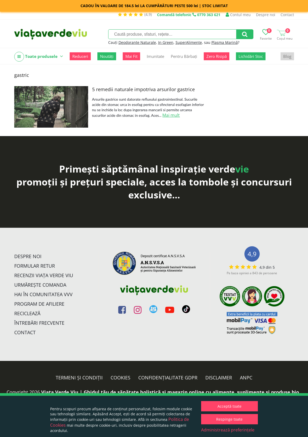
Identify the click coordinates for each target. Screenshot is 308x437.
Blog (287, 56)
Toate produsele (38, 57)
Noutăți (106, 56)
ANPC (246, 377)
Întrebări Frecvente (39, 323)
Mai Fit (131, 56)
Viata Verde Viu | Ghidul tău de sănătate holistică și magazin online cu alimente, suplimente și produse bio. (170, 392)
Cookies (120, 377)
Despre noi (265, 14)
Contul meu (238, 14)
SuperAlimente (189, 42)
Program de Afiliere (39, 304)
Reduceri (80, 56)
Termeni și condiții (79, 377)
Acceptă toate (229, 406)
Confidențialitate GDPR (167, 377)
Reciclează (27, 313)
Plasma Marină (224, 42)
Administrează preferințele (227, 430)
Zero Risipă (216, 56)
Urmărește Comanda (40, 285)
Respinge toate (229, 419)
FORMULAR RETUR (34, 266)
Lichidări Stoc (251, 56)
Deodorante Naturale (137, 42)
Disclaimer (218, 377)
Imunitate (155, 56)
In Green (165, 42)
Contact (287, 14)
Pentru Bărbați (184, 56)
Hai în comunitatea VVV (43, 294)
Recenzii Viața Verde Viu (43, 275)
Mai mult (171, 115)
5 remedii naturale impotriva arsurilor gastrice (143, 89)
